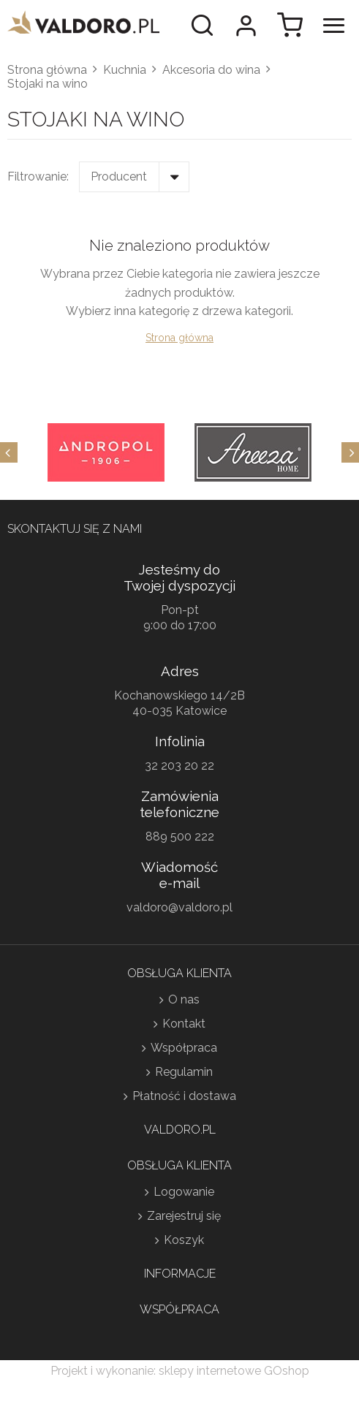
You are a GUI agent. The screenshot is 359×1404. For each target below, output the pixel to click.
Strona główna (47, 70)
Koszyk (184, 1240)
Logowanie (184, 1192)
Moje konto (245, 25)
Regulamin (184, 1072)
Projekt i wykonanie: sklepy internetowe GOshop (179, 1371)
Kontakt (183, 1024)
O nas (184, 999)
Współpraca (184, 1048)
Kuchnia (124, 70)
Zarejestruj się (184, 1216)
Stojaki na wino (47, 84)
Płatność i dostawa (184, 1096)
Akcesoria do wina (211, 70)
